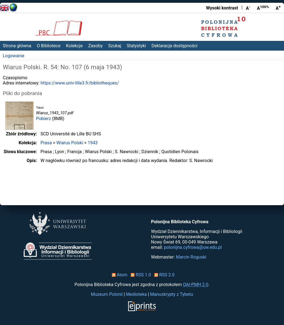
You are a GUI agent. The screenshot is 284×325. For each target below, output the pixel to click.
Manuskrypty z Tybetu (171, 294)
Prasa (46, 142)
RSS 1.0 (139, 274)
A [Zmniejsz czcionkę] (248, 8)
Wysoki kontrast (222, 8)
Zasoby (95, 45)
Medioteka (136, 294)
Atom (119, 274)
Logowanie (13, 55)
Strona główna (17, 45)
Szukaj (114, 45)
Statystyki (136, 45)
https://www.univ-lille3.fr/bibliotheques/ (79, 83)
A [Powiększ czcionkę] (278, 8)
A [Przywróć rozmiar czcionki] (263, 8)
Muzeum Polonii (107, 294)
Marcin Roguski (191, 257)
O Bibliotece (48, 45)
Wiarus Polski (69, 142)
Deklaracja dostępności (174, 45)
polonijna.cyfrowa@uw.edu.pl (193, 247)
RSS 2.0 (163, 274)
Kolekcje (74, 45)
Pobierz (43, 118)
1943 (93, 142)
